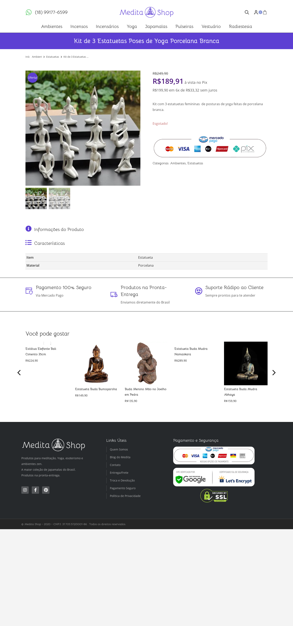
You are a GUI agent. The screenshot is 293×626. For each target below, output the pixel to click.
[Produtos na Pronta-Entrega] (114, 294)
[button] (19, 373)
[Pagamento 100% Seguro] (29, 291)
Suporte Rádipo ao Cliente (234, 287)
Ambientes (178, 163)
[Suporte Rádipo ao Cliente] (198, 291)
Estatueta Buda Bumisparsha (96, 389)
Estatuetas (195, 163)
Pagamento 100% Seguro (63, 287)
